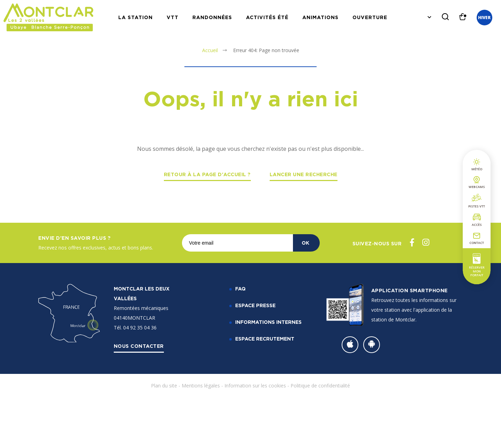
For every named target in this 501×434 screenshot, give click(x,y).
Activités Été (267, 17)
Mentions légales (201, 385)
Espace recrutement (264, 338)
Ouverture (369, 17)
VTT (172, 17)
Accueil (210, 50)
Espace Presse (255, 305)
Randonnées (212, 17)
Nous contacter (139, 346)
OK (305, 242)
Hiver (484, 18)
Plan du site (164, 385)
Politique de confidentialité (320, 385)
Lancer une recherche (303, 174)
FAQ (240, 288)
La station (135, 17)
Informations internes (268, 322)
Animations (320, 17)
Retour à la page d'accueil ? (207, 174)
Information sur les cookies (255, 385)
